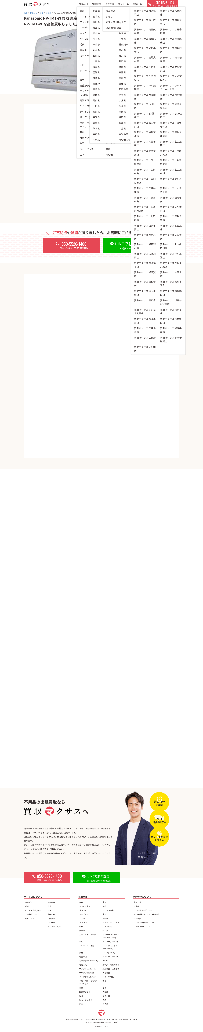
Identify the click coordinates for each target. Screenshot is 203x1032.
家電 (81, 902)
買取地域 (96, 5)
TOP (49, 910)
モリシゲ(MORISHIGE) (88, 960)
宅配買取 (51, 918)
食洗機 (124, 51)
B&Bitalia (107, 960)
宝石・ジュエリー (86, 999)
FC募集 (137, 906)
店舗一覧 (137, 5)
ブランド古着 (108, 910)
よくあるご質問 (54, 926)
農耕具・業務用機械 (111, 964)
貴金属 (105, 991)
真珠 (104, 999)
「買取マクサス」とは (143, 926)
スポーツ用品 (108, 976)
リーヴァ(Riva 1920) (87, 976)
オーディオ (83, 914)
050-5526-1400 (89, 1019)
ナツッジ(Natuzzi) (86, 972)
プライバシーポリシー (143, 910)
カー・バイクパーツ (87, 934)
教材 (81, 952)
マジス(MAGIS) (109, 952)
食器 (104, 980)
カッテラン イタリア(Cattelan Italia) (111, 936)
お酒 (81, 995)
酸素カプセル (84, 991)
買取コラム (29, 918)
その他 (105, 1004)
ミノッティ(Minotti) (111, 956)
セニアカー (107, 995)
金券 (104, 987)
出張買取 (109, 5)
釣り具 (105, 930)
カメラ (82, 918)
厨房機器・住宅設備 (111, 968)
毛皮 (81, 926)
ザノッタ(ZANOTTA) (87, 968)
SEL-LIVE (51, 922)
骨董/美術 (83, 956)
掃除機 (105, 918)
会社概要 (137, 918)
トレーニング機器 (86, 945)
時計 (104, 906)
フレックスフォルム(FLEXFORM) (111, 947)
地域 (49, 906)
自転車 (82, 930)
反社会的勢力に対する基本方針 (147, 914)
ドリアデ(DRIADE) (110, 941)
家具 (104, 902)
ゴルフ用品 (107, 926)
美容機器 (106, 972)
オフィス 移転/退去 (33, 910)
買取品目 (83, 5)
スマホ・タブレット (111, 922)
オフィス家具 (84, 906)
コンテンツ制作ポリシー (144, 922)
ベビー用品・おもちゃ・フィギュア (89, 982)
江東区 (134, 64)
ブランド (83, 910)
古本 (81, 1004)
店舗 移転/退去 (31, 914)
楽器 (104, 914)
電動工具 (83, 964)
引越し (27, 906)
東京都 (124, 64)
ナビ (81, 941)
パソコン (83, 922)
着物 (81, 987)
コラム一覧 (123, 5)
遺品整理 (28, 902)
